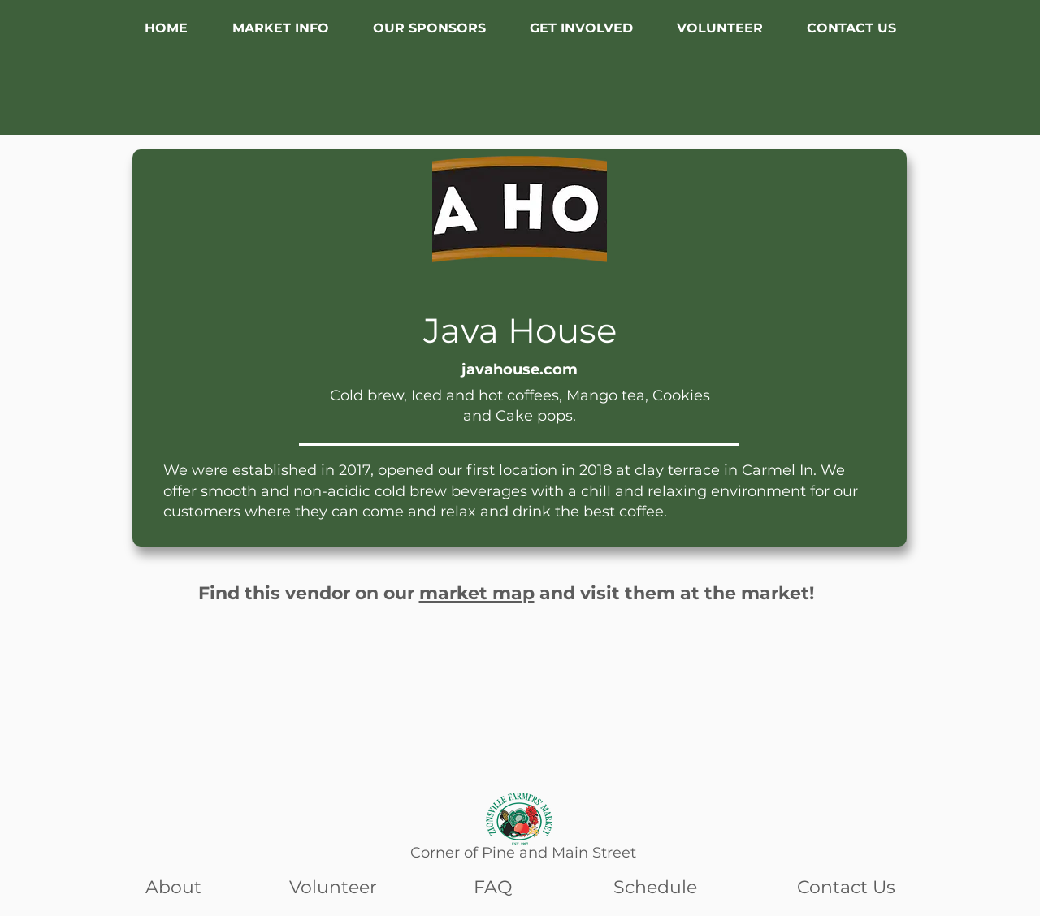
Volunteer (333, 887)
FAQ (493, 887)
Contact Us (846, 887)
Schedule (655, 887)
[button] (280, 28)
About (173, 887)
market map (477, 593)
